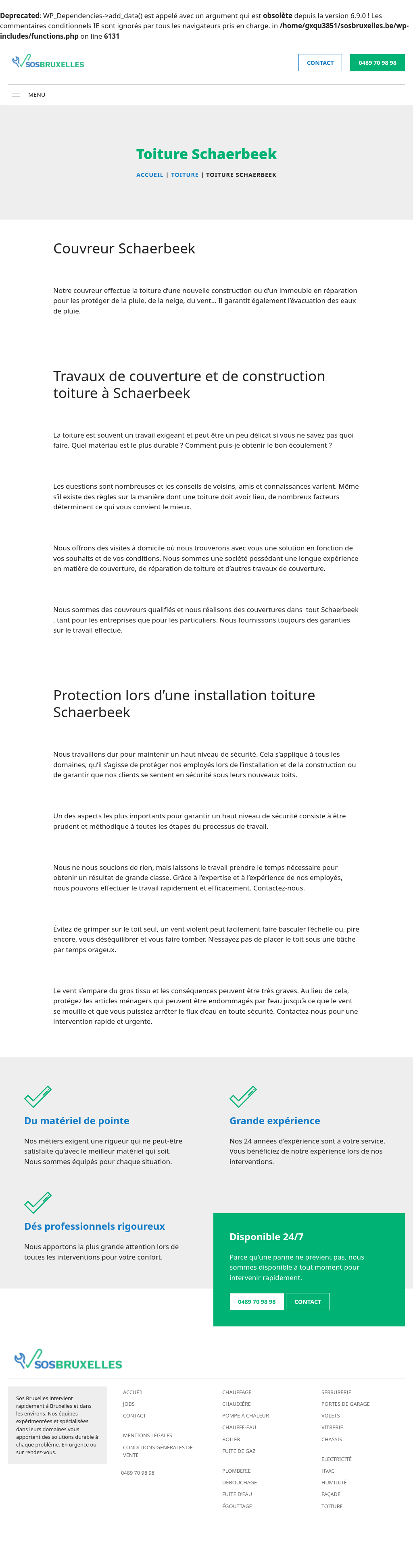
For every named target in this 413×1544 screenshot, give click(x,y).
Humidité (334, 1482)
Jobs (129, 1403)
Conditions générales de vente (158, 1451)
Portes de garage (345, 1403)
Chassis (331, 1439)
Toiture (332, 1506)
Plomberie (236, 1470)
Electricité (336, 1459)
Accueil (133, 1392)
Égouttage (237, 1506)
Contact (134, 1415)
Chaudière (236, 1403)
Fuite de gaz (239, 1451)
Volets (330, 1415)
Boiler (231, 1439)
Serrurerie (336, 1392)
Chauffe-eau (239, 1427)
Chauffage (236, 1392)
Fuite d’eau (237, 1494)
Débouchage (239, 1482)
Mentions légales (147, 1435)
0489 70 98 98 (377, 62)
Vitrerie (332, 1427)
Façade (330, 1494)
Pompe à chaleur (245, 1415)
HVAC (328, 1470)
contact (320, 62)
